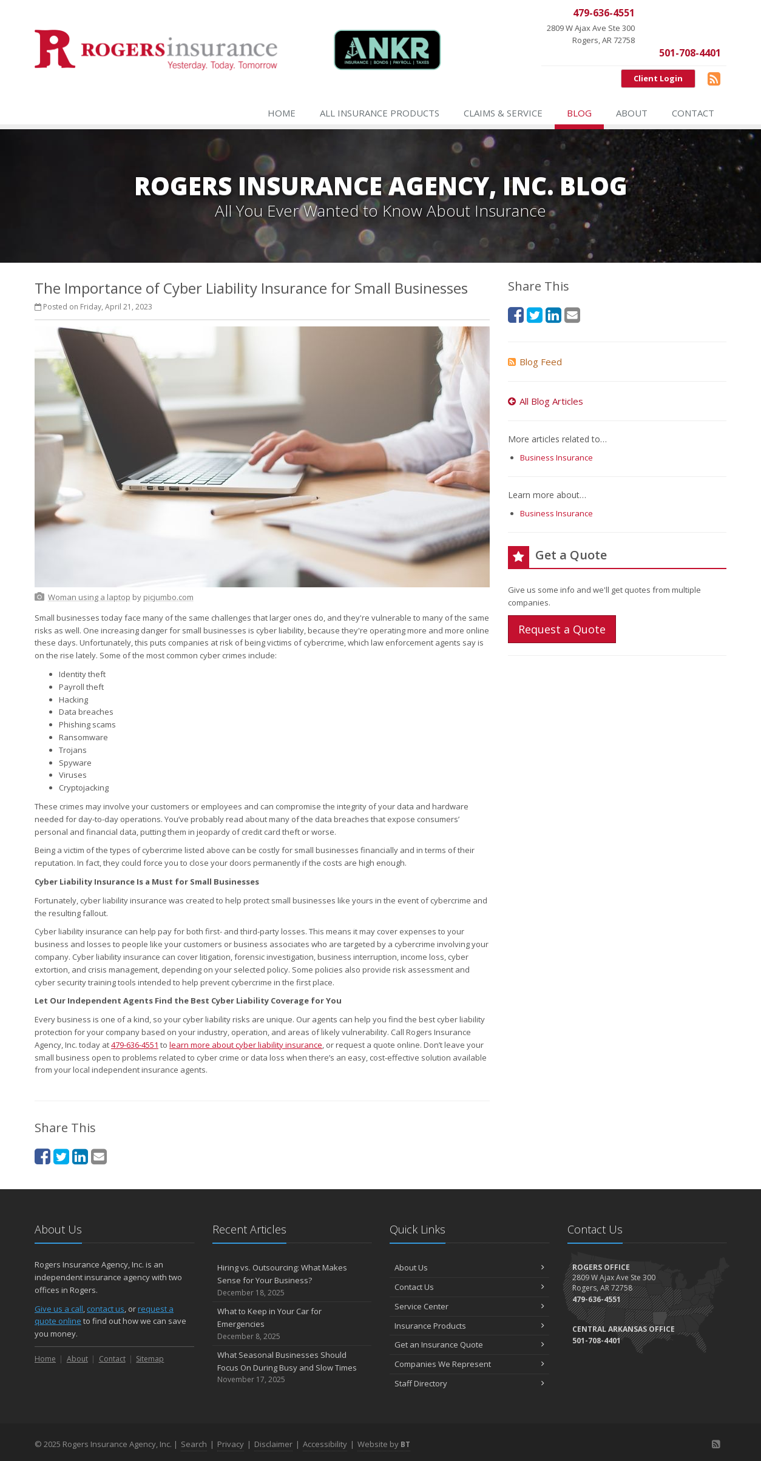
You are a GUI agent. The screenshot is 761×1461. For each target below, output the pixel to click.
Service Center (469, 1306)
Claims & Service (503, 113)
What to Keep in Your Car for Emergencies (292, 1324)
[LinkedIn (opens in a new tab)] (80, 1156)
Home (282, 113)
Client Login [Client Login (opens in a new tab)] (658, 78)
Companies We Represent (469, 1363)
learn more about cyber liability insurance (245, 1044)
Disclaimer (273, 1444)
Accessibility (325, 1444)
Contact (693, 113)
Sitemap (150, 1359)
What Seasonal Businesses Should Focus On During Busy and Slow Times (292, 1367)
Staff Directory (469, 1383)
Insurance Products (469, 1325)
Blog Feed (535, 362)
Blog (579, 113)
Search (194, 1444)
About (632, 113)
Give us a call (59, 1308)
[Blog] (714, 78)
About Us (469, 1267)
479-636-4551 (134, 1044)
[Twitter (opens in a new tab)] (61, 1156)
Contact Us (469, 1286)
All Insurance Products (379, 113)
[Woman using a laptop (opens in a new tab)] (89, 597)
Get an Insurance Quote (469, 1344)
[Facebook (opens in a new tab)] (42, 1156)
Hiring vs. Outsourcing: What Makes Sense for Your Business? (292, 1280)
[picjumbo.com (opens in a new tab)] (168, 597)
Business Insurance (556, 457)
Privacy (230, 1444)
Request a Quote (562, 629)
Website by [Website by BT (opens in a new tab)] (383, 1444)
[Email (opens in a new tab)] (99, 1156)
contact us (105, 1308)
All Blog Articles (545, 401)
